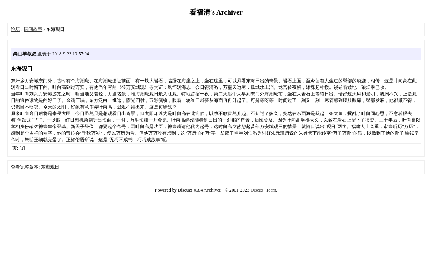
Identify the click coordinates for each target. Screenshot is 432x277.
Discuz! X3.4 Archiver (199, 190)
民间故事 (33, 29)
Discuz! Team (263, 190)
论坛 (15, 29)
